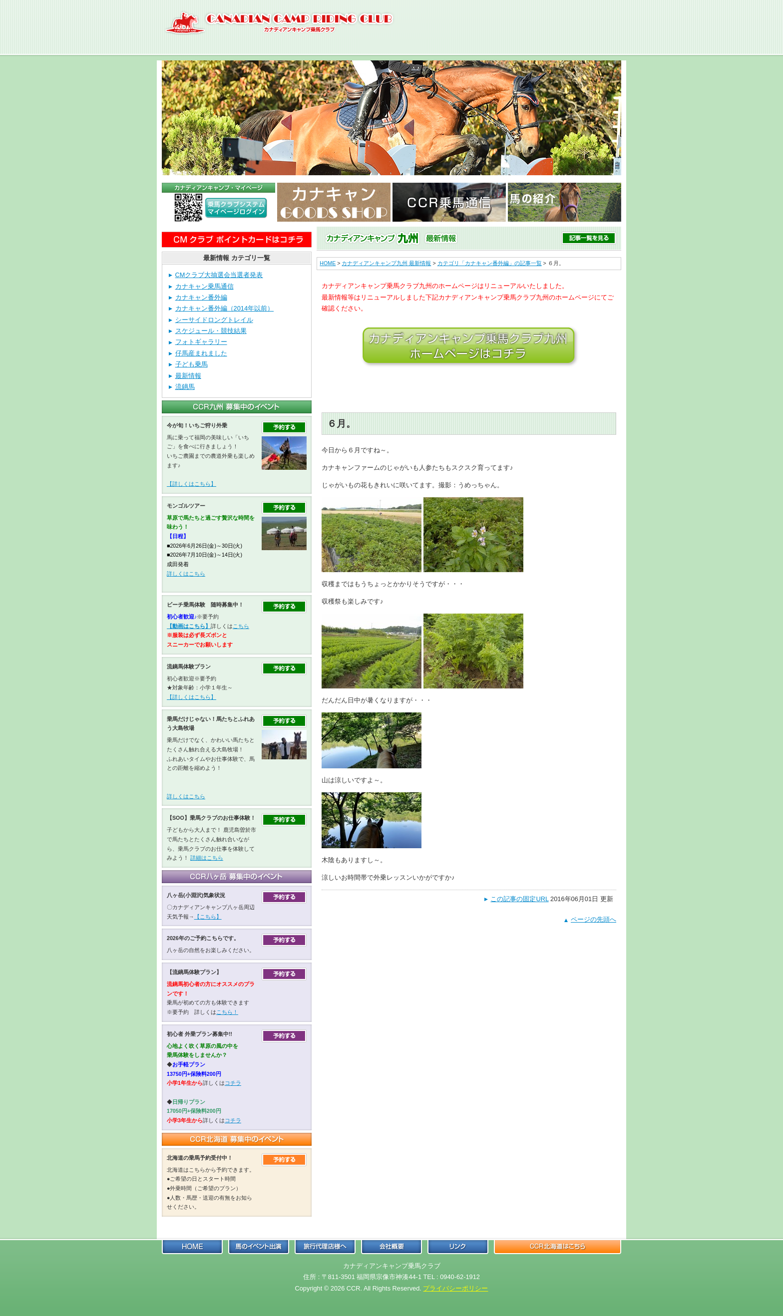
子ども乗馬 (191, 364)
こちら (241, 626)
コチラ (233, 1083)
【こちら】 (208, 917)
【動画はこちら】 (189, 626)
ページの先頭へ (593, 919)
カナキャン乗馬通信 (204, 286)
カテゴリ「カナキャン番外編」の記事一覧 (489, 263)
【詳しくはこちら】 (191, 484)
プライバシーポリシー (455, 1288)
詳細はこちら (206, 858)
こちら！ (227, 1012)
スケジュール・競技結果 (211, 330)
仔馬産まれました (201, 353)
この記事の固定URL (519, 899)
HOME (328, 263)
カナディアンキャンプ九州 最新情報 (386, 263)
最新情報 (188, 375)
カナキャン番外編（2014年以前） (224, 308)
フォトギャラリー (201, 341)
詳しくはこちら (186, 574)
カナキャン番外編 (201, 297)
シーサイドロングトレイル (214, 320)
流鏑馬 (185, 386)
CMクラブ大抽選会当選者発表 (219, 275)
